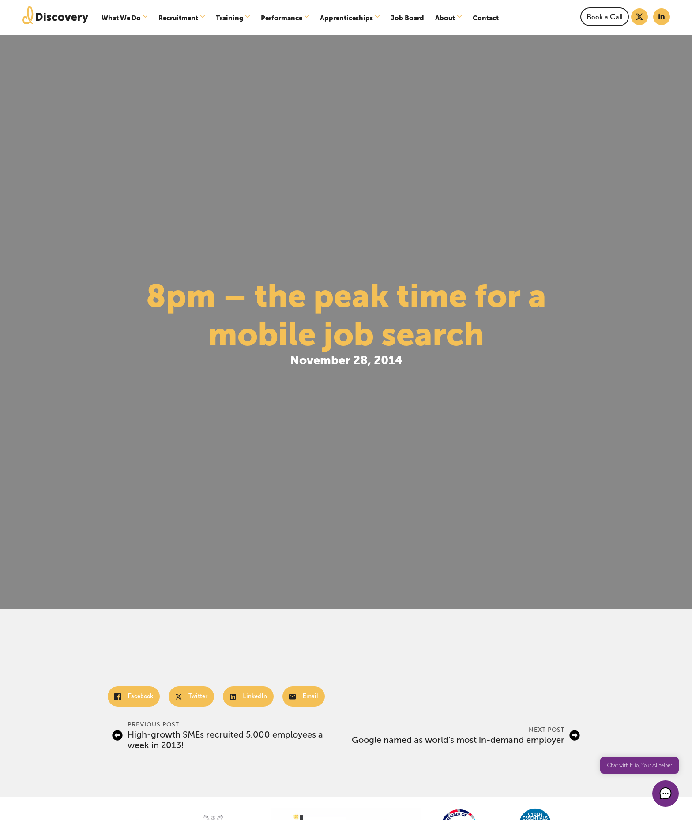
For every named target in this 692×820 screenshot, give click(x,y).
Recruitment (178, 18)
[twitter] (639, 16)
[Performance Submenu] (307, 18)
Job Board (407, 18)
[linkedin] (661, 16)
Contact (486, 18)
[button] (665, 793)
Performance (281, 18)
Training (229, 18)
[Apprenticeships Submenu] (378, 18)
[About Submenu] (460, 18)
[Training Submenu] (248, 18)
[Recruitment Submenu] (203, 18)
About (445, 18)
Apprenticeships (346, 18)
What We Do (121, 18)
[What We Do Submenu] (146, 18)
